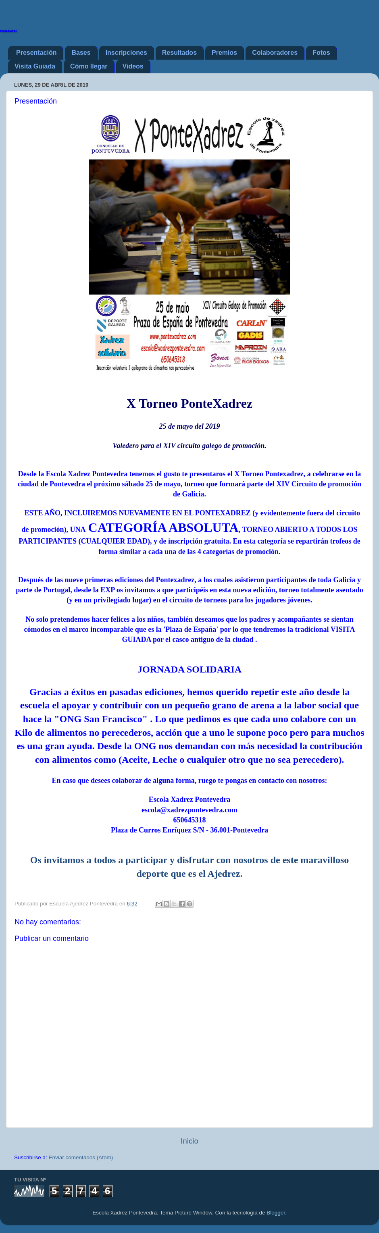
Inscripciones (126, 52)
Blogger (276, 1213)
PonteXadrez (8, 31)
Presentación (36, 52)
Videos (133, 66)
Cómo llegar (88, 66)
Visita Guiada (35, 66)
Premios (224, 52)
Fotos (321, 52)
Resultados (179, 52)
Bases (80, 52)
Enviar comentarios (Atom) (81, 1157)
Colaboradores (275, 52)
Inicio (189, 1141)
